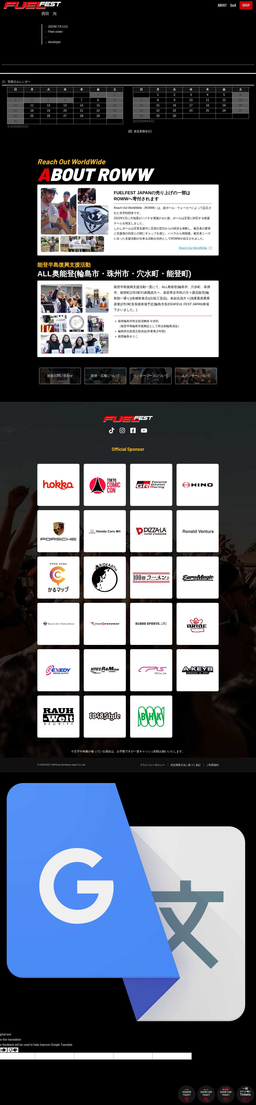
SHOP (246, 5)
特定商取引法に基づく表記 (186, 765)
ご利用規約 (212, 765)
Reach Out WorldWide (193, 247)
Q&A (233, 5)
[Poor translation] (13, 1050)
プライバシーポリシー (152, 765)
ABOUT (222, 5)
